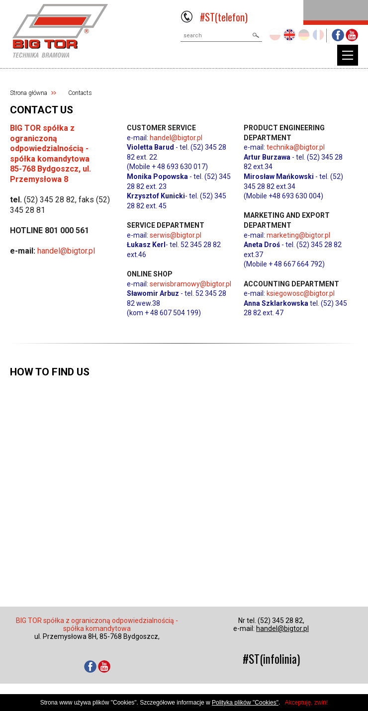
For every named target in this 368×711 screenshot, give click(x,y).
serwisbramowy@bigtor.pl (190, 284)
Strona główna (28, 92)
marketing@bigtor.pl (298, 235)
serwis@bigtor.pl (175, 235)
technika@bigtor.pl (296, 147)
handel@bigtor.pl (66, 251)
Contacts (80, 92)
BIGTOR (60, 31)
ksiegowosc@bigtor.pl (301, 293)
